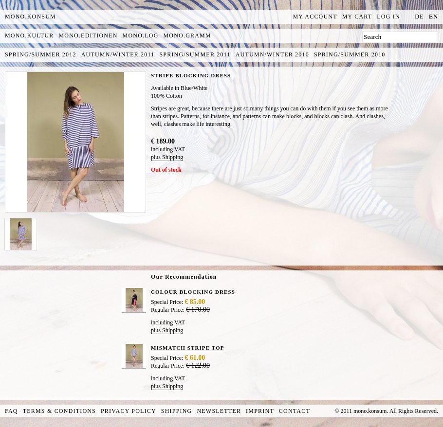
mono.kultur (29, 35)
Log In (388, 16)
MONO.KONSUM (30, 16)
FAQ (11, 411)
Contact (294, 411)
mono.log (141, 35)
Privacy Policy (128, 411)
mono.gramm (187, 35)
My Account (315, 16)
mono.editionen (87, 35)
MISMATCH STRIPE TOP (187, 348)
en (433, 16)
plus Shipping (167, 157)
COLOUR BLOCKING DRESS (193, 292)
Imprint (260, 411)
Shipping (176, 411)
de (419, 16)
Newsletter (219, 411)
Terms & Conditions (59, 411)
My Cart (357, 16)
